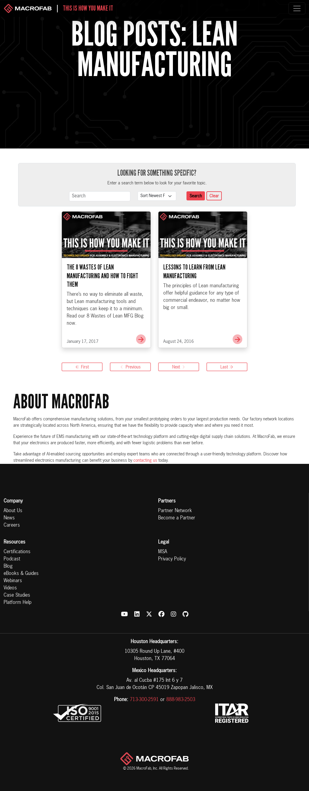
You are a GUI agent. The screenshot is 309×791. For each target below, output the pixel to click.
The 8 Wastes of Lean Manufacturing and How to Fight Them (102, 275)
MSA (162, 552)
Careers (12, 525)
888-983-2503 (180, 699)
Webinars (13, 581)
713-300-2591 (144, 699)
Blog (8, 566)
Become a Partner (176, 518)
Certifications (17, 552)
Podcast (12, 559)
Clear (214, 196)
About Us (13, 511)
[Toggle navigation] (296, 8)
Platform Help (17, 602)
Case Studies (17, 595)
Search (196, 196)
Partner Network (175, 511)
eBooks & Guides (21, 573)
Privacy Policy (172, 559)
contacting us (145, 460)
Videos (10, 588)
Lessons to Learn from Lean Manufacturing (194, 271)
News (9, 518)
